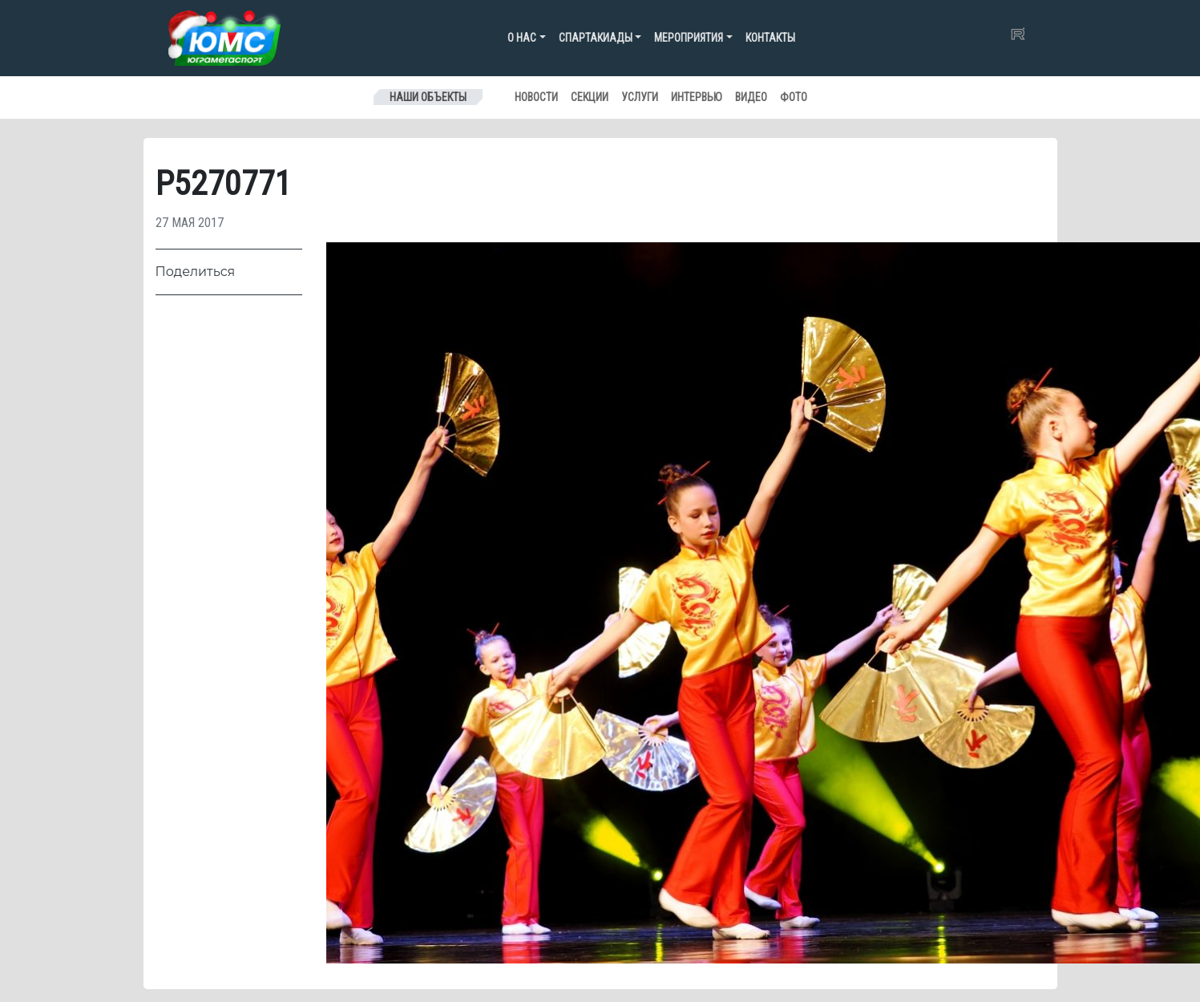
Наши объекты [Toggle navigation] (428, 97)
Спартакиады (595, 37)
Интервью (696, 97)
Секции (589, 97)
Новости (536, 97)
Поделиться (196, 271)
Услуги (639, 97)
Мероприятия (688, 37)
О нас (521, 37)
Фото (793, 97)
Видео (751, 97)
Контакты (770, 37)
